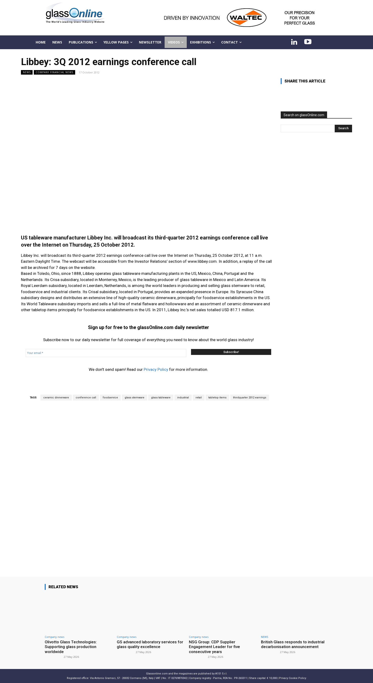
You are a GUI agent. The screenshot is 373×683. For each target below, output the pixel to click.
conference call (86, 397)
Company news (54, 636)
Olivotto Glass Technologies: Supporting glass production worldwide (71, 647)
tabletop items (217, 397)
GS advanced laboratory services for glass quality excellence (150, 644)
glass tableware (161, 397)
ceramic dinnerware (56, 397)
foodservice (110, 397)
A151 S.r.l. (221, 673)
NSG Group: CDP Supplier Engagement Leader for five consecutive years (214, 647)
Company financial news (54, 72)
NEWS (27, 72)
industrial (183, 397)
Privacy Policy (156, 369)
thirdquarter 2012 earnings (249, 397)
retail (199, 397)
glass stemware (134, 397)
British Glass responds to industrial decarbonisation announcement (292, 644)
